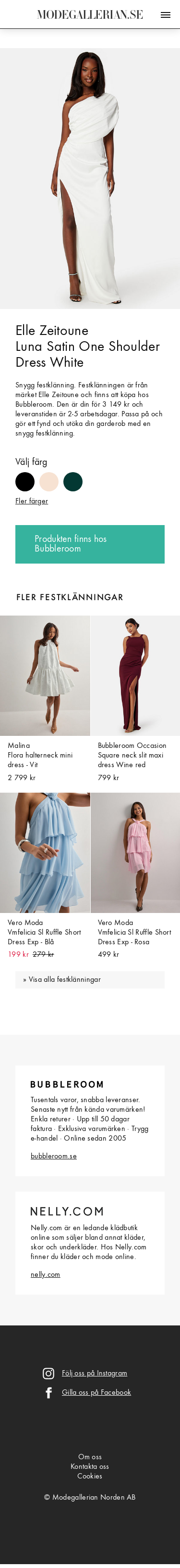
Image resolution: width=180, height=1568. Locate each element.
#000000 (25, 477)
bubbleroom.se (54, 1156)
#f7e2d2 (49, 477)
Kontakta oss (90, 1467)
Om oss (90, 1457)
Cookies (89, 1476)
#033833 (73, 477)
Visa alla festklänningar (65, 980)
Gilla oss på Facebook (96, 1393)
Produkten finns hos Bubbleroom (71, 544)
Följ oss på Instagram (94, 1373)
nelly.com (45, 1275)
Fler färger (31, 501)
